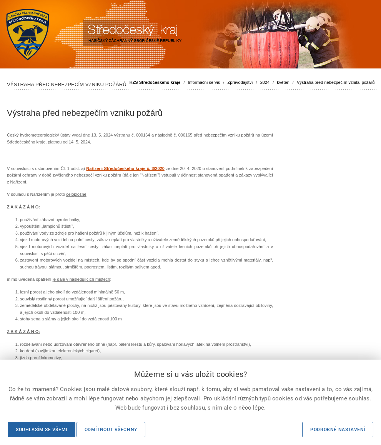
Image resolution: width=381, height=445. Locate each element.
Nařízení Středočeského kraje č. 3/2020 (125, 168)
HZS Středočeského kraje (155, 82)
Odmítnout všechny (111, 429)
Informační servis (204, 82)
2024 (265, 82)
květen (283, 82)
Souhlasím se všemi (41, 429)
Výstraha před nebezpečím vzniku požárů (335, 82)
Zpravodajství (240, 82)
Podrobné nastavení (337, 429)
